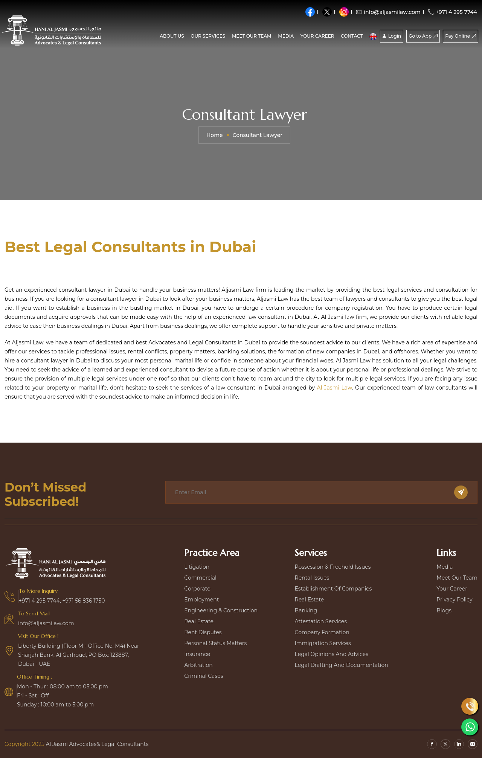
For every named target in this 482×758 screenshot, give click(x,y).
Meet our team (252, 36)
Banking (306, 610)
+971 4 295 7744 (452, 12)
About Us (172, 36)
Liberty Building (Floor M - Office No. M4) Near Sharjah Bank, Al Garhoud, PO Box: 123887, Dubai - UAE (78, 654)
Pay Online (460, 36)
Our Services (208, 36)
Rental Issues (312, 577)
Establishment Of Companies (333, 588)
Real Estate (309, 599)
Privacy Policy (454, 599)
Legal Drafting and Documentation (341, 665)
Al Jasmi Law (334, 387)
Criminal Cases (203, 676)
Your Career (317, 36)
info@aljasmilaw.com (388, 12)
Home (214, 135)
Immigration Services (323, 643)
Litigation (196, 566)
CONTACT (352, 36)
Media (444, 566)
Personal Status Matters (215, 643)
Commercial (200, 577)
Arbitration (198, 665)
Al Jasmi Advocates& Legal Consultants (97, 744)
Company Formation (322, 632)
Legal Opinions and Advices (331, 654)
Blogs (443, 610)
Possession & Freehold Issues (333, 566)
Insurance (197, 654)
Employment (201, 599)
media (286, 36)
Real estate (199, 621)
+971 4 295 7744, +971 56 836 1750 (62, 600)
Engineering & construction (221, 610)
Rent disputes (202, 632)
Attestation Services (321, 621)
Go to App (423, 36)
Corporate (197, 588)
